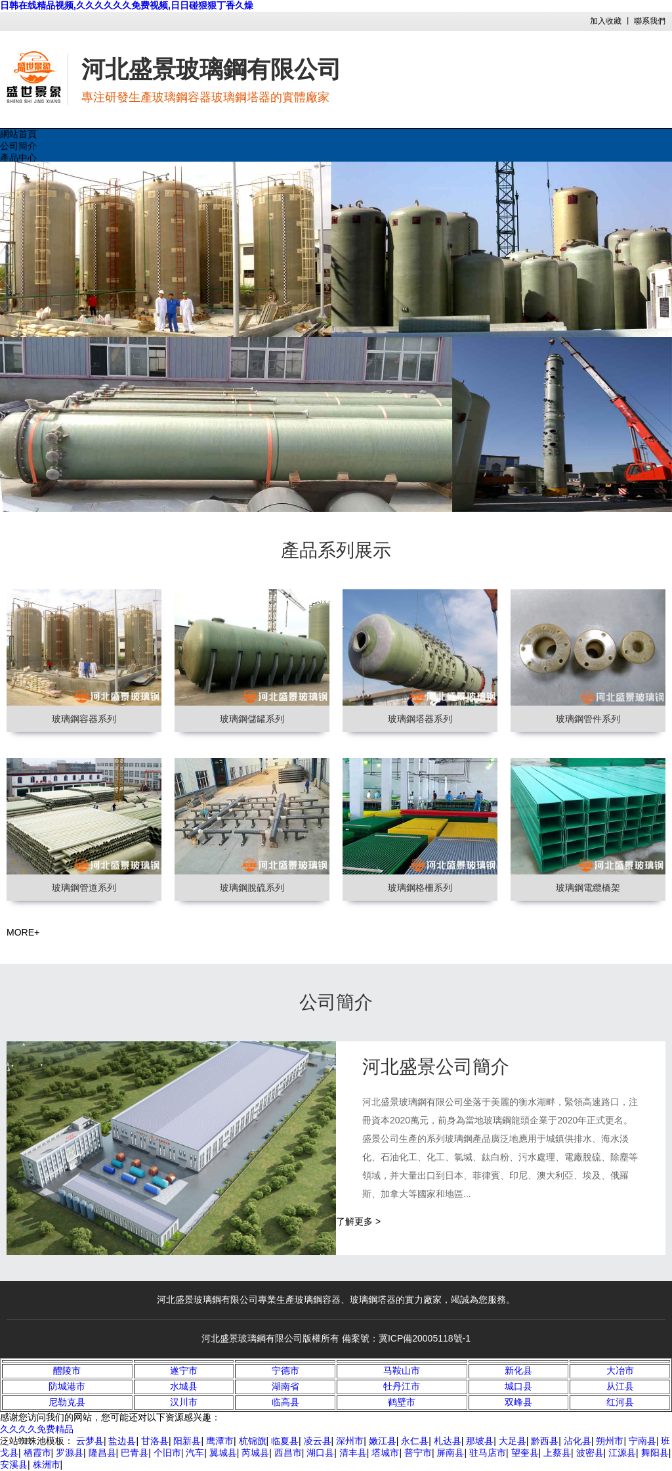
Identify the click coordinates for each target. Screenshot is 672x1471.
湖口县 (320, 1452)
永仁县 (415, 1441)
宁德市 (285, 1370)
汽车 (195, 1452)
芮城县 (255, 1452)
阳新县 (187, 1441)
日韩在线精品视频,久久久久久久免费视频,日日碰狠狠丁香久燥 (126, 5)
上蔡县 (557, 1452)
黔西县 (544, 1441)
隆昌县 (102, 1452)
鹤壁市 (401, 1402)
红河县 (620, 1402)
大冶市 (620, 1370)
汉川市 (184, 1402)
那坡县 (480, 1441)
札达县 (447, 1441)
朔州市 (609, 1441)
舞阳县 (655, 1452)
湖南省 (285, 1386)
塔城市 (385, 1452)
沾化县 (577, 1441)
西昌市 (288, 1452)
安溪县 (14, 1464)
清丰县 (353, 1452)
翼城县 (223, 1452)
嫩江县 (382, 1441)
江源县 (622, 1452)
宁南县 (642, 1441)
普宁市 (418, 1452)
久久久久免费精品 (37, 1429)
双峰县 (518, 1402)
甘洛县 (155, 1441)
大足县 (512, 1441)
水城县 (184, 1386)
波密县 (590, 1452)
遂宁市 (184, 1370)
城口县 (518, 1386)
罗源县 (69, 1452)
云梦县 (90, 1441)
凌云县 (317, 1441)
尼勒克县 (67, 1402)
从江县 (620, 1386)
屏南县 (450, 1452)
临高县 (285, 1402)
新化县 (518, 1370)
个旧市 (167, 1452)
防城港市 (67, 1386)
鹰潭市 (220, 1441)
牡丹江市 (401, 1386)
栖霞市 (37, 1452)
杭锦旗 (252, 1441)
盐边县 (122, 1441)
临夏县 (285, 1441)
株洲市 (46, 1464)
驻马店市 (487, 1452)
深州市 (350, 1441)
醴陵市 (67, 1370)
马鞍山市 (401, 1370)
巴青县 (134, 1452)
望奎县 (525, 1452)
